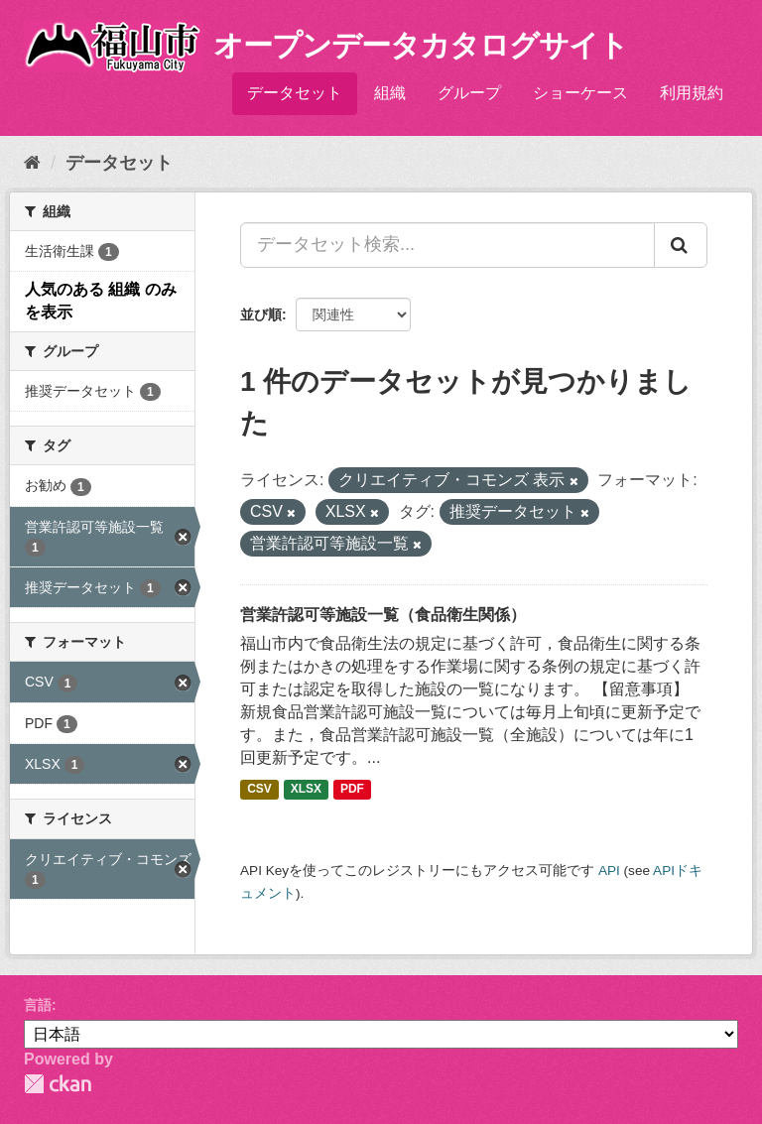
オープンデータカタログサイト (420, 45)
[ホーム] (32, 163)
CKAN (57, 1083)
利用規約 (691, 92)
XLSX (306, 789)
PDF (352, 789)
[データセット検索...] (447, 245)
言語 (38, 1005)
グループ (469, 92)
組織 (390, 92)
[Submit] (680, 245)
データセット (294, 92)
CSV (259, 789)
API (609, 870)
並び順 (261, 314)
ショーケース (580, 92)
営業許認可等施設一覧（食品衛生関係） (383, 614)
